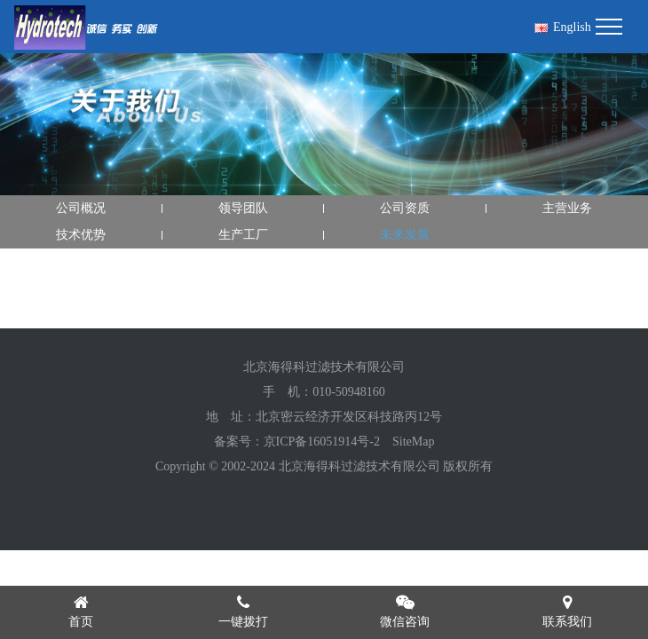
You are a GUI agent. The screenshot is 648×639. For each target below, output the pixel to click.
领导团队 (243, 208)
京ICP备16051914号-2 (322, 441)
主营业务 (567, 208)
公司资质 (405, 208)
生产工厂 (243, 234)
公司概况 (81, 208)
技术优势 (81, 234)
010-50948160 (348, 391)
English (562, 27)
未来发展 (405, 234)
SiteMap (413, 441)
